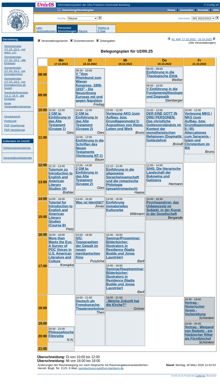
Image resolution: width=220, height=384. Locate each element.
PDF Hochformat (14, 129)
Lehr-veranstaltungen (46, 29)
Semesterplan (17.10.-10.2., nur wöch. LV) (14, 49)
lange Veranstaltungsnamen (17, 105)
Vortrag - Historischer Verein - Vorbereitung (195, 308)
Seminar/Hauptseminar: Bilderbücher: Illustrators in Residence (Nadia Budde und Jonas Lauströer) (125, 278)
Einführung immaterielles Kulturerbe (117, 206)
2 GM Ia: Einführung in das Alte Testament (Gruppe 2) (87, 121)
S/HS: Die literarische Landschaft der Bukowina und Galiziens (163, 174)
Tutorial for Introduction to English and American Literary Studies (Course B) (61, 214)
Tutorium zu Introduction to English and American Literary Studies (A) (61, 179)
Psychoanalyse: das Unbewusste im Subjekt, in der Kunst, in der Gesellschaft (163, 208)
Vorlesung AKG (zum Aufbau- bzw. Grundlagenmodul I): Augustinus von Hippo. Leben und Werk (124, 121)
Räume (82, 31)
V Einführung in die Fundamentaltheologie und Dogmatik (164, 92)
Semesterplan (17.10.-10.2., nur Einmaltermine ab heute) (15, 83)
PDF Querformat (14, 125)
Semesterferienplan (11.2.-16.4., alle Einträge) (16, 96)
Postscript (10, 121)
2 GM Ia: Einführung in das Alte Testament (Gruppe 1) (60, 121)
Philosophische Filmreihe (61, 334)
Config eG (200, 376)
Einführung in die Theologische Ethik (162, 74)
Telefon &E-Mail (103, 29)
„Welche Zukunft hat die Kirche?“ (122, 303)
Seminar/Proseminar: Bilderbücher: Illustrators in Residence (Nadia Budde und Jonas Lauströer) (123, 247)
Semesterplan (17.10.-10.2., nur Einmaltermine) (14, 71)
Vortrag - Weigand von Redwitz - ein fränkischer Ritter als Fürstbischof (199, 332)
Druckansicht (12, 116)
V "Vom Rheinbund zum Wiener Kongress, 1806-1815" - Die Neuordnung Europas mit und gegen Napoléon (89, 87)
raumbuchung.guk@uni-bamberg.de (101, 368)
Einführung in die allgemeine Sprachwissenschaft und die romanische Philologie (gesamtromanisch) (122, 179)
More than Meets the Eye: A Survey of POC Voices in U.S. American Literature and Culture (60, 249)
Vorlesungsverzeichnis (17, 147)
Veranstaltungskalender (17, 157)
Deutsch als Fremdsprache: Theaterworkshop (90, 304)
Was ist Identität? (90, 202)
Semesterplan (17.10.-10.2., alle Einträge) (15, 60)
